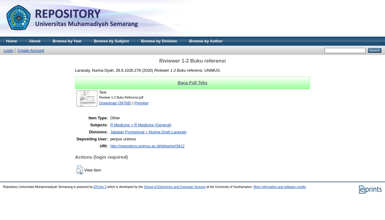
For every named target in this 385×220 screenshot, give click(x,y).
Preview (142, 103)
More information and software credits (280, 187)
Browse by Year (67, 41)
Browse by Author (206, 41)
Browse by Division (159, 41)
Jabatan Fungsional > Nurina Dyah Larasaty (148, 132)
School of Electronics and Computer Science (175, 187)
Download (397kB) (115, 103)
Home (11, 41)
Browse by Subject (111, 41)
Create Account (30, 50)
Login (8, 50)
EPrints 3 (100, 187)
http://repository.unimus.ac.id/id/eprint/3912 (147, 146)
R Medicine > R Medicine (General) (140, 125)
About (35, 41)
